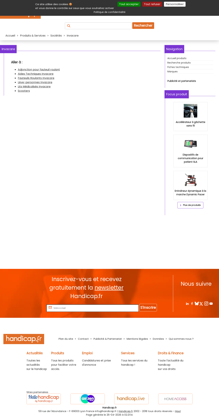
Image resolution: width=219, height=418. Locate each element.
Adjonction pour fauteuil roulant (39, 70)
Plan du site (66, 339)
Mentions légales (137, 339)
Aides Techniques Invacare (35, 74)
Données (158, 339)
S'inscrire (148, 307)
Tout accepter (129, 4)
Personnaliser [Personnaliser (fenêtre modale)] (175, 4)
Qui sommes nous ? (181, 339)
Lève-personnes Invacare (35, 82)
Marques (172, 71)
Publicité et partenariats (181, 81)
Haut (178, 411)
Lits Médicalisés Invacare (34, 86)
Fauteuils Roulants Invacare (36, 78)
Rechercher (143, 25)
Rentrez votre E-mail (32, 308)
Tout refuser (152, 4)
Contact (83, 339)
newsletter (109, 288)
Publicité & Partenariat (108, 339)
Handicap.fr (126, 411)
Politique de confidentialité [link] (109, 12)
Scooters (24, 91)
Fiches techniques (178, 67)
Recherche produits (179, 62)
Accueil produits (176, 58)
